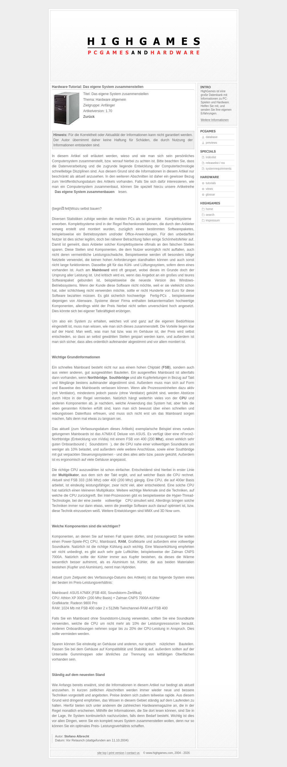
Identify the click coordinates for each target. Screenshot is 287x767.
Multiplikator (69, 475)
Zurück (89, 117)
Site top (101, 752)
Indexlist (211, 157)
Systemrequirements (219, 168)
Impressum (213, 220)
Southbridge (119, 378)
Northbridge (97, 378)
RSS (223, 162)
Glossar (210, 194)
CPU (182, 398)
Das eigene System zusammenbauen (84, 192)
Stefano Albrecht (76, 736)
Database (212, 137)
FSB (166, 367)
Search (210, 214)
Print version (116, 752)
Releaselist (212, 162)
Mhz (159, 439)
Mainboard (100, 270)
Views (209, 188)
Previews (211, 142)
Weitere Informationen (215, 120)
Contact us (133, 752)
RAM (122, 542)
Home (209, 209)
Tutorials (211, 183)
